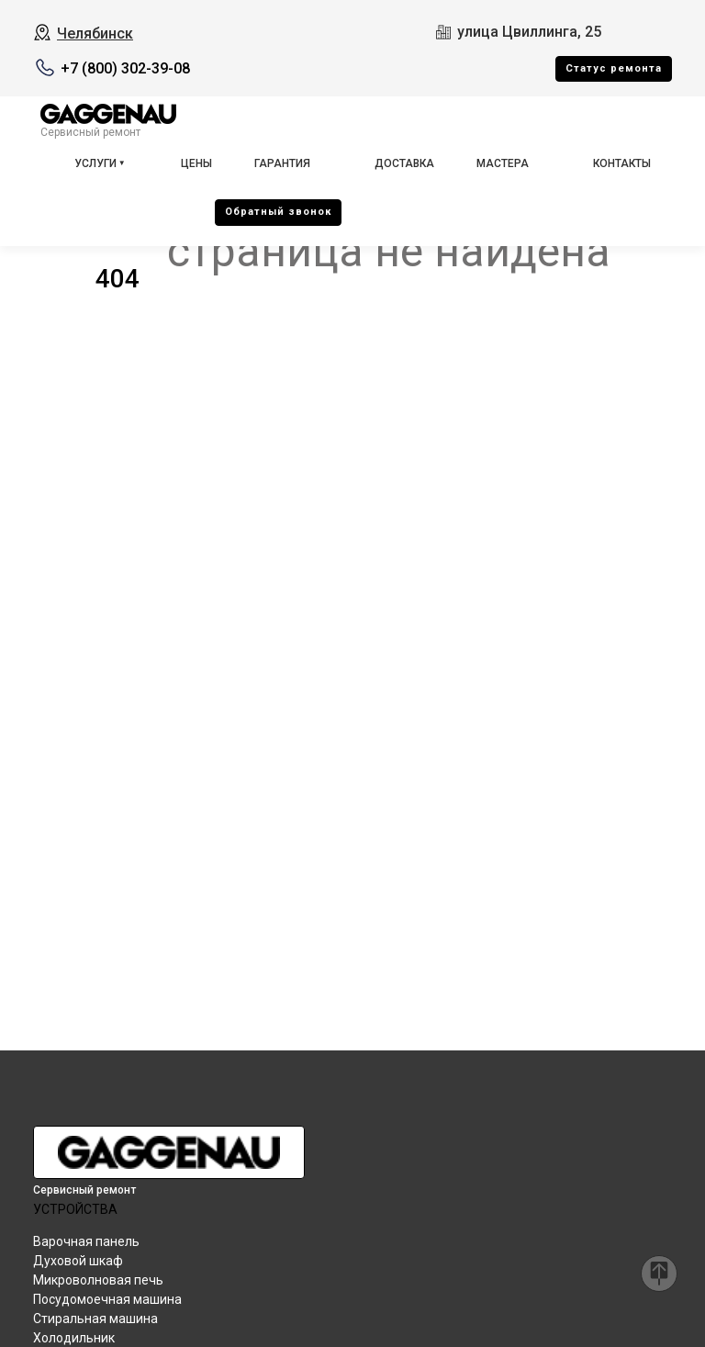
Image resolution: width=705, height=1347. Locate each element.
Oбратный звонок (278, 212)
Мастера (502, 163)
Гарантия (282, 163)
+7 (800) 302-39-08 (125, 68)
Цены (196, 163)
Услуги (95, 163)
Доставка (404, 163)
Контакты (622, 163)
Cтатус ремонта (613, 68)
